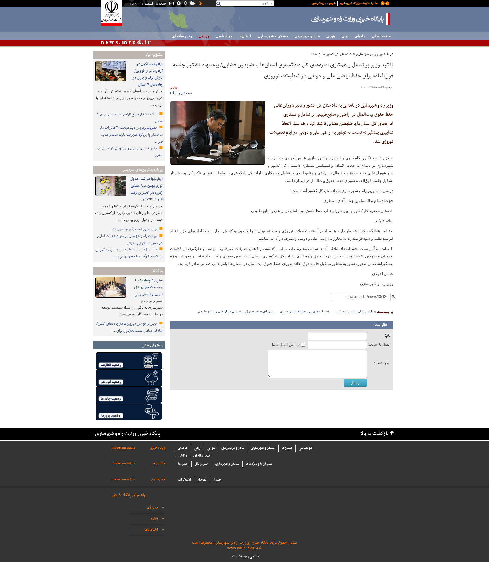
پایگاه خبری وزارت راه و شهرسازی (350, 19)
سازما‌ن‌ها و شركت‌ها (259, 464)
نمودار (202, 480)
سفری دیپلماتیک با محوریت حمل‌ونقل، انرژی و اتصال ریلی (148, 287)
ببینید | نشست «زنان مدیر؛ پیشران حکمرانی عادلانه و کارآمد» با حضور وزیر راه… (129, 253)
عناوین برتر (153, 55)
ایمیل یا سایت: (379, 344)
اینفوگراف (184, 480)
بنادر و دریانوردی (307, 36)
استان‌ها (245, 36)
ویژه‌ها (158, 271)
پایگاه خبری (157, 448)
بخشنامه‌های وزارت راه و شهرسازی (305, 311)
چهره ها (183, 464)
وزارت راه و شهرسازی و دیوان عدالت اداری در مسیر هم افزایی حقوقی (130, 239)
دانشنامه (159, 464)
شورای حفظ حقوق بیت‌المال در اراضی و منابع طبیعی (235, 311)
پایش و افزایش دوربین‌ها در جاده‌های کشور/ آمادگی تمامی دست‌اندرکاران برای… (129, 327)
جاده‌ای (360, 36)
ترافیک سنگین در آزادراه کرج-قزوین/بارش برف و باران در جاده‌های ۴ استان (147, 74)
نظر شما (380, 325)
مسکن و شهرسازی (272, 36)
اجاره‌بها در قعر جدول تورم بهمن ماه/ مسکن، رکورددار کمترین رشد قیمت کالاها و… (146, 189)
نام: (387, 335)
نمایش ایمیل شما (285, 344)
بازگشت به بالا (374, 433)
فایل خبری (158, 479)
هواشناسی (224, 36)
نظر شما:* (382, 363)
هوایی (330, 36)
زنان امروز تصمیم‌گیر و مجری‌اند (135, 229)
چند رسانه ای (182, 36)
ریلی (344, 36)
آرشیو (154, 519)
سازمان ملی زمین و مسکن (356, 311)
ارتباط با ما (151, 530)
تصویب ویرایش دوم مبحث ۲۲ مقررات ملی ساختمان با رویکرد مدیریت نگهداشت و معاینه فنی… (130, 134)
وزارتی (203, 36)
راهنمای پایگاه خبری (128, 495)
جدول (217, 480)
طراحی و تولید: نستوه (245, 556)
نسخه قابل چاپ (181, 93)
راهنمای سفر (152, 345)
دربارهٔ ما (152, 508)
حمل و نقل (202, 464)
